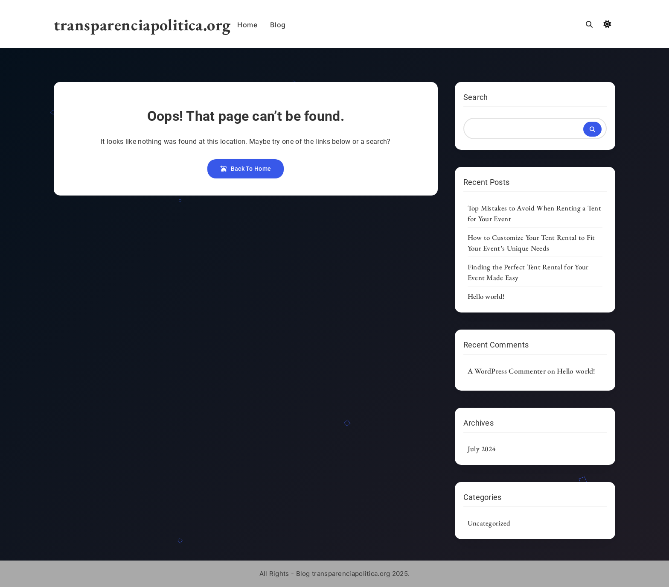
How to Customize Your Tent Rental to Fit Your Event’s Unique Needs (531, 243)
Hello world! (486, 296)
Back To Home (245, 168)
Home (247, 24)
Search (475, 97)
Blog (277, 24)
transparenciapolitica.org (142, 24)
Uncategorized (489, 523)
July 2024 (482, 448)
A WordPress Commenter (507, 371)
